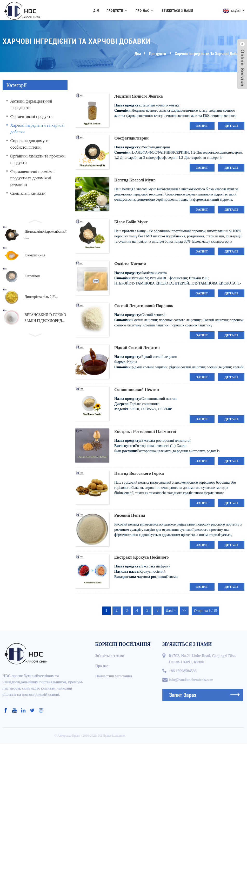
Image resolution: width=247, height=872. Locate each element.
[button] (35, 220)
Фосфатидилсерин (131, 137)
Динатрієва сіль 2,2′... (41, 296)
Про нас (145, 9)
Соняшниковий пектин (136, 389)
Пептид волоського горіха (139, 472)
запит (202, 125)
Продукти (117, 9)
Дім (96, 10)
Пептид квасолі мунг (134, 179)
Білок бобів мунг (131, 221)
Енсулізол (32, 275)
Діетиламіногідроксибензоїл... (46, 234)
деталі (231, 125)
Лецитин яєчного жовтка (138, 95)
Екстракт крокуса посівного (141, 556)
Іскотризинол (35, 255)
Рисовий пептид (129, 514)
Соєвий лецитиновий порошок (143, 305)
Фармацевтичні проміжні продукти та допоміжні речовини (32, 177)
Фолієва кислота (130, 263)
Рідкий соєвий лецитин (137, 347)
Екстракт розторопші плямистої (145, 430)
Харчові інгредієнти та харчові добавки (209, 52)
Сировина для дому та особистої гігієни (30, 143)
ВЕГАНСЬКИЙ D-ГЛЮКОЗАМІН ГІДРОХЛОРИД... (45, 317)
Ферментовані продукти (31, 115)
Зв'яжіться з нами (177, 10)
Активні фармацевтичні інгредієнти (31, 103)
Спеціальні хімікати (28, 192)
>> (186, 610)
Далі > (172, 610)
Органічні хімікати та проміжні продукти (38, 158)
